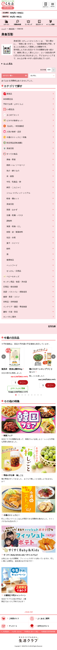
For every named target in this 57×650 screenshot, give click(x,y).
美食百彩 (12, 29)
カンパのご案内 (9, 317)
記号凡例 (52, 326)
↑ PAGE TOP (28, 612)
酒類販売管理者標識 (48, 631)
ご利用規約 (5, 631)
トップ (3, 29)
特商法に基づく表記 (31, 631)
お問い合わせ (17, 631)
